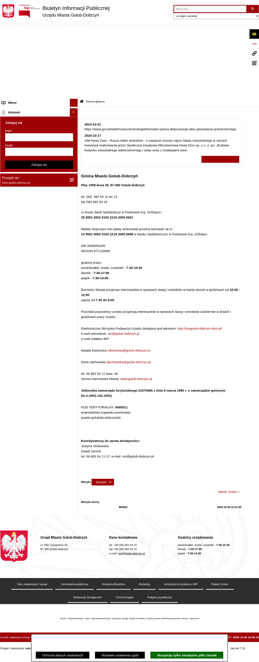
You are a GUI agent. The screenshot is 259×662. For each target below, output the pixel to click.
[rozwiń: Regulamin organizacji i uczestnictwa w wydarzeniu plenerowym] (74, 188)
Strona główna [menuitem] (12, 37)
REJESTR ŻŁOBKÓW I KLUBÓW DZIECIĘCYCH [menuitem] (26, 439)
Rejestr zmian (220, 594)
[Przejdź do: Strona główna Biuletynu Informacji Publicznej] (82, 28)
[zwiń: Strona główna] (74, 37)
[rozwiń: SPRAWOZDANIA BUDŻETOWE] (74, 155)
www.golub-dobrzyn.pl (136, 306)
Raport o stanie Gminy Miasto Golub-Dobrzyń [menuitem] (34, 302)
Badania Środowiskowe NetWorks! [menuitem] (26, 412)
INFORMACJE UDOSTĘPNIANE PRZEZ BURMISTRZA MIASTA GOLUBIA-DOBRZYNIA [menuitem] (31, 391)
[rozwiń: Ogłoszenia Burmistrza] (74, 107)
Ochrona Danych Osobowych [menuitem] (23, 123)
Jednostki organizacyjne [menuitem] (19, 91)
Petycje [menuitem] (7, 115)
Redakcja (144, 594)
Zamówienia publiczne (74, 594)
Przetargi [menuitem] (8, 131)
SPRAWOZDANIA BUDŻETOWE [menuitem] (25, 155)
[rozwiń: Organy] (74, 75)
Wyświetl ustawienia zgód (119, 655)
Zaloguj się (39, 503)
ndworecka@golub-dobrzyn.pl (128, 277)
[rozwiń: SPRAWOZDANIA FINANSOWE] (74, 163)
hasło (9, 484)
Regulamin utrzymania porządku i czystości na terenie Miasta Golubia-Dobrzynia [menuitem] (35, 292)
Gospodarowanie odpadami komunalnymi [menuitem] (31, 233)
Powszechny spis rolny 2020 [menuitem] (22, 249)
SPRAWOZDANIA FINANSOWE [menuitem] (25, 163)
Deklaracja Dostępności (87, 607)
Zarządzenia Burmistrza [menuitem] (19, 139)
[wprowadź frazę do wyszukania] (210, 9)
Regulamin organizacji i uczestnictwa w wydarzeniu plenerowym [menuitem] (30, 190)
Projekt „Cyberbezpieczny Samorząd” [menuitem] (28, 420)
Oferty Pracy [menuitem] (11, 241)
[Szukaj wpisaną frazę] (253, 9)
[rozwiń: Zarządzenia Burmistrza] (74, 139)
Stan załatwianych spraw (32, 594)
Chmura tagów (125, 607)
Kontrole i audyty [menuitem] (14, 209)
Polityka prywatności (159, 607)
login (8, 469)
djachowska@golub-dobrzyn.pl (128, 289)
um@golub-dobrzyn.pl (123, 260)
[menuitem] (39, 48)
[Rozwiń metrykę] (103, 409)
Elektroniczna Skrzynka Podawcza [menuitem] (26, 310)
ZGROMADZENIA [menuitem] (15, 404)
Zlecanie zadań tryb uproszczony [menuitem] (25, 83)
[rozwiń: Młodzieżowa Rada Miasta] (74, 99)
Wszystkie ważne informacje (220, 86)
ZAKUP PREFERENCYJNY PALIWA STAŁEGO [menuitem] (28, 376)
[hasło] (39, 490)
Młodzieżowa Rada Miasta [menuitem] (21, 99)
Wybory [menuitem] (7, 179)
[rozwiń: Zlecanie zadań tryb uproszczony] (74, 83)
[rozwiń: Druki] (74, 201)
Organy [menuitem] (7, 75)
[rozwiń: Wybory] (74, 180)
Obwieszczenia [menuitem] (13, 217)
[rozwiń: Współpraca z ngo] (74, 147)
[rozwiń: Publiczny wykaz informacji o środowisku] (74, 172)
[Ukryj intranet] (74, 451)
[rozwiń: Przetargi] (74, 131)
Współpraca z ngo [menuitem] (15, 147)
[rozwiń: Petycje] (74, 115)
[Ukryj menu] (74, 30)
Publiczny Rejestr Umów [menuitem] (19, 257)
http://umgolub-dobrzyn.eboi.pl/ (200, 255)
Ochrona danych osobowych (62, 655)
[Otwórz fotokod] (254, 63)
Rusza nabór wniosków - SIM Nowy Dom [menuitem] (31, 225)
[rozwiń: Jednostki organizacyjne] (74, 91)
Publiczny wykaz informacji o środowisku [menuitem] (31, 172)
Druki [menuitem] (5, 201)
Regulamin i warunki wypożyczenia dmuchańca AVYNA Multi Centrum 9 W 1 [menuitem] (36, 329)
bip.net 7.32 (238, 658)
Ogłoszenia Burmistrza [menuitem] (18, 107)
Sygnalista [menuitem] (9, 318)
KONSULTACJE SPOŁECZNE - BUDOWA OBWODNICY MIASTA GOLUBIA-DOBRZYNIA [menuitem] (32, 352)
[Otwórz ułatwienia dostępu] (254, 34)
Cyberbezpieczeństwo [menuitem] (18, 365)
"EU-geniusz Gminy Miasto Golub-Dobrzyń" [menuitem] (33, 428)
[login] (39, 476)
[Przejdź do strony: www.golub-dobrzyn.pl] (254, 53)
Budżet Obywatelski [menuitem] (16, 265)
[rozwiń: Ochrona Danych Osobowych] (74, 123)
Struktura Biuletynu (113, 594)
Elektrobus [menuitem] (9, 339)
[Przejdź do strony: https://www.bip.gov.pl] (254, 43)
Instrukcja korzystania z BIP (181, 594)
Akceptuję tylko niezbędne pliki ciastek (187, 655)
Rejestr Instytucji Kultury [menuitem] (19, 273)
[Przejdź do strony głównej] (55, 11)
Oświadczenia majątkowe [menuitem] (20, 281)
